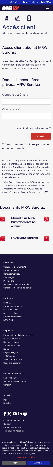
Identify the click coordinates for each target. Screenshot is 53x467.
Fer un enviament (11, 309)
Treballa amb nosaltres (13, 431)
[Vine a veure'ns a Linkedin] (20, 414)
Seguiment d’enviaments (14, 267)
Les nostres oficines (12, 427)
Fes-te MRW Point (11, 338)
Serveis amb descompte (14, 381)
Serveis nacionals (11, 313)
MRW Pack (8, 320)
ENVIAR (40, 136)
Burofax (7, 349)
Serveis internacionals (13, 316)
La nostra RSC (10, 378)
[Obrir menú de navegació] (48, 7)
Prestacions (8, 281)
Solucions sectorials (12, 363)
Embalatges (8, 277)
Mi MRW (7, 303)
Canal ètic (8, 385)
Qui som (7, 424)
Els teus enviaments (12, 306)
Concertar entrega (11, 274)
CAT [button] (15, 2)
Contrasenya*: (11, 109)
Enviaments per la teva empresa (18, 335)
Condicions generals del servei (17, 288)
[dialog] (26, 453)
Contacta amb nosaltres (14, 420)
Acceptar (38, 463)
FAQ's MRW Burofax (24, 238)
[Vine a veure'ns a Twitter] (9, 414)
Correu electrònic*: (15, 94)
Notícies (7, 403)
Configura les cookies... (26, 457)
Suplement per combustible (16, 284)
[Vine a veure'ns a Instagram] (25, 414)
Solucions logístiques (13, 359)
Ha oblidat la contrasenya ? (33, 128)
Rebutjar (14, 463)
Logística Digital (10, 352)
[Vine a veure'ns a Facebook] (5, 414)
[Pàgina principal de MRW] (12, 7)
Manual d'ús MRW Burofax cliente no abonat (23, 222)
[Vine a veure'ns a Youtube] (15, 414)
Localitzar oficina (11, 270)
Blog (5, 400)
